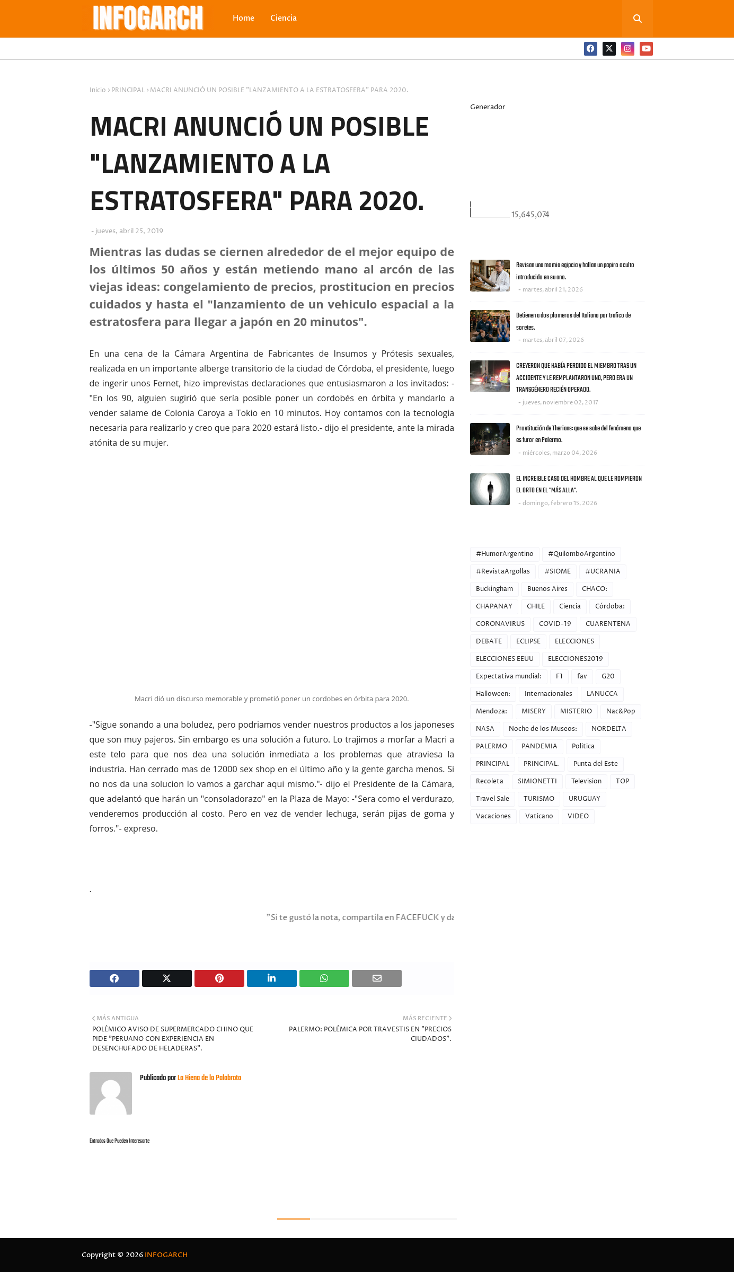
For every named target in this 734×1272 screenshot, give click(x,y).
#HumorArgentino (505, 554)
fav (582, 676)
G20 (608, 676)
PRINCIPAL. (541, 763)
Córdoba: (610, 606)
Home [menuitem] (243, 18)
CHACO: (594, 589)
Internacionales (548, 694)
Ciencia (570, 606)
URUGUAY (584, 798)
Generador (488, 107)
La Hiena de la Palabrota (208, 1078)
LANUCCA (602, 694)
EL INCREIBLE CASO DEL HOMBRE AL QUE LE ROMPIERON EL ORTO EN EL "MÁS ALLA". (579, 485)
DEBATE (489, 641)
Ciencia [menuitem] (283, 18)
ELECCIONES (574, 641)
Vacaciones (493, 816)
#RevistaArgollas (503, 571)
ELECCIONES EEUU (505, 659)
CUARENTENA (608, 624)
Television (586, 781)
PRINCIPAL (128, 90)
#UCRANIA (603, 571)
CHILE (536, 606)
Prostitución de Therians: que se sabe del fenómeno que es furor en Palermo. (578, 434)
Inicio (98, 90)
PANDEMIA (539, 746)
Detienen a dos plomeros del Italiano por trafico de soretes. (573, 321)
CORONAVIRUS (500, 624)
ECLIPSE (528, 641)
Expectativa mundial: (509, 676)
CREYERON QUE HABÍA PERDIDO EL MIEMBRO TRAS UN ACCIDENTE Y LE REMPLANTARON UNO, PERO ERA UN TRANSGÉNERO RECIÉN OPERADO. (576, 377)
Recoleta (489, 781)
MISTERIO (576, 711)
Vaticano (539, 816)
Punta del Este (595, 763)
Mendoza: (491, 711)
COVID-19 (555, 624)
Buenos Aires (547, 589)
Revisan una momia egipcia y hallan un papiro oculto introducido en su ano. (575, 271)
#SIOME (557, 571)
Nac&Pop (620, 711)
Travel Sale (492, 798)
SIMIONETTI (537, 781)
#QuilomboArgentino (581, 554)
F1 (559, 676)
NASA (485, 729)
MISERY (533, 711)
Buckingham (494, 589)
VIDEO (578, 816)
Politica (583, 746)
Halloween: (493, 694)
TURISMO (539, 798)
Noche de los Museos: (543, 729)
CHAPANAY (494, 606)
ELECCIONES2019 (575, 659)
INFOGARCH (166, 1255)
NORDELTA (608, 729)
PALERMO (491, 746)
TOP (622, 781)
